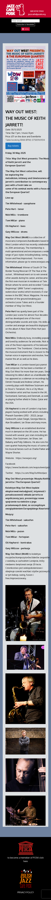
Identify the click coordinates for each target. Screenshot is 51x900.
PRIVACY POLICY (25, 892)
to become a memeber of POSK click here (25, 859)
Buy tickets (13, 145)
